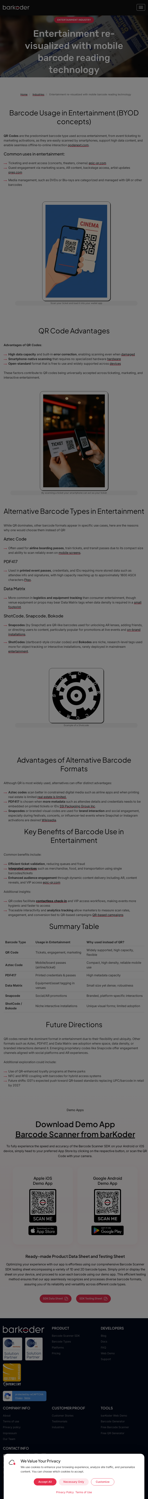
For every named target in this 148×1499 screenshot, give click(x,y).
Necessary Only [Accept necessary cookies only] (73, 1481)
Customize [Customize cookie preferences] (102, 1481)
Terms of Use (83, 1492)
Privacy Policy (65, 1492)
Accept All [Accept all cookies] (45, 1481)
